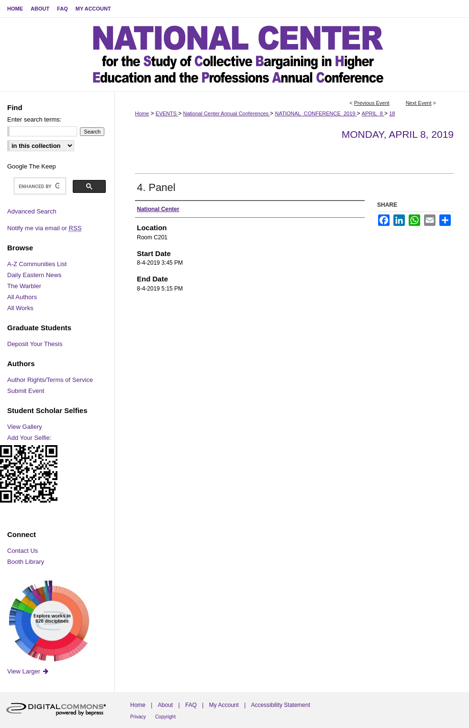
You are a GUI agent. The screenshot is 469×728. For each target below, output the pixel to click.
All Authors (22, 297)
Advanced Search (31, 211)
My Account (224, 705)
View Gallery (24, 426)
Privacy (138, 716)
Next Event (419, 103)
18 (392, 113)
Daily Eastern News (34, 275)
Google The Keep (31, 166)
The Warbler (24, 286)
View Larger (28, 671)
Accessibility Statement (280, 705)
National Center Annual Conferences (226, 113)
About (165, 705)
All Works (20, 308)
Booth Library (25, 561)
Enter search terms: (34, 119)
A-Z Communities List (37, 264)
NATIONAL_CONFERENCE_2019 (316, 113)
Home (142, 113)
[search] (39, 186)
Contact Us (22, 550)
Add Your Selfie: (29, 437)
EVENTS (167, 113)
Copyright (165, 716)
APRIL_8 (373, 113)
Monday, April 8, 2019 (398, 134)
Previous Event (372, 103)
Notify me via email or (44, 228)
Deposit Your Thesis (34, 343)
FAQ (191, 705)
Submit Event (25, 390)
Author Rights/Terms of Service (50, 379)
